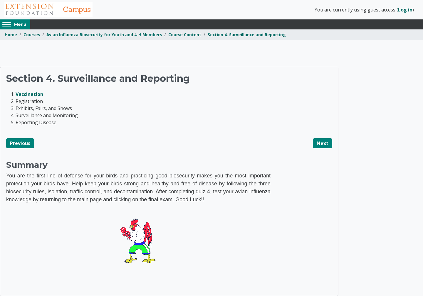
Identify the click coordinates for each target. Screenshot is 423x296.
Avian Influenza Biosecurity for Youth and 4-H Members (104, 34)
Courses (32, 34)
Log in (405, 9)
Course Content (184, 34)
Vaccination (29, 94)
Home (11, 34)
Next (322, 143)
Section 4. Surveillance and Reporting (247, 34)
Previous (20, 143)
